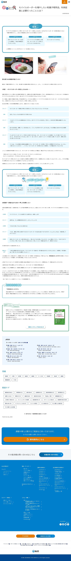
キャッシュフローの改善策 (23, 399)
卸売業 (19, 376)
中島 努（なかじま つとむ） (44, 356)
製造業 (26, 376)
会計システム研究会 (22, 342)
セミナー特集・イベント (7, 501)
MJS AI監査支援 (57, 475)
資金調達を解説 (26, 517)
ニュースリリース (6, 471)
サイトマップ (6, 543)
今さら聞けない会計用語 (10, 407)
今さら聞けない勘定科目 (57, 403)
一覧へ (67, 522)
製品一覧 (25, 468)
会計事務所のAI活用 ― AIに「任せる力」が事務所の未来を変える (32, 502)
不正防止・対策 (48, 396)
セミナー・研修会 (6, 497)
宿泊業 (55, 376)
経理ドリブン (26, 512)
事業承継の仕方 (58, 396)
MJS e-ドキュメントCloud (42, 482)
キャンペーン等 (26, 475)
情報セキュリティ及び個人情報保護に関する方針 (57, 543)
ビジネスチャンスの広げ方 (20, 403)
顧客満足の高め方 (8, 392)
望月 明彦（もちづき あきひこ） (45, 345)
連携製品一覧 (26, 472)
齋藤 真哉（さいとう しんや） (14, 345)
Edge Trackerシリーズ (43, 479)
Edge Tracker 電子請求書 (43, 478)
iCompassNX (57, 473)
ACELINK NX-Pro (58, 469)
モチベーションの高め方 (49, 399)
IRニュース (5, 472)
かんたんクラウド (42, 487)
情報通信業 (7, 380)
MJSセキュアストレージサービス (44, 486)
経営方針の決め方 (37, 396)
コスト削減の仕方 (44, 403)
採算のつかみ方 (8, 396)
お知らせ (5, 474)
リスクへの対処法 (33, 403)
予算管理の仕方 (19, 392)
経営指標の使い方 (36, 399)
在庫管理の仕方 (39, 392)
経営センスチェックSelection (35, 327)
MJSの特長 (4, 466)
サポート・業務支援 (27, 477)
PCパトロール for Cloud (43, 483)
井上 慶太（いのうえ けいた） (14, 352)
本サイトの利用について (15, 543)
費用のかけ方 (18, 396)
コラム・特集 (25, 497)
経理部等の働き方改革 (62, 399)
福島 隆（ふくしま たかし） (14, 356)
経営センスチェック (27, 515)
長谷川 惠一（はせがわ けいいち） (15, 349)
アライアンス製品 (27, 470)
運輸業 (62, 376)
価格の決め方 (27, 396)
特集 (24, 500)
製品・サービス (25, 466)
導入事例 (25, 473)
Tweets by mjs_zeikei (7, 417)
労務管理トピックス (27, 514)
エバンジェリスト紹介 (7, 503)
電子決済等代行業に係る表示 (26, 545)
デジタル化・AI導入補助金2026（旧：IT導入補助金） (32, 509)
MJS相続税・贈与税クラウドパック (58, 479)
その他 (14, 380)
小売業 (13, 376)
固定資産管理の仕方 (50, 392)
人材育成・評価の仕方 (9, 399)
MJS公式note (26, 519)
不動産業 (48, 376)
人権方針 (23, 543)
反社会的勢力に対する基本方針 (40, 543)
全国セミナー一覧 (6, 500)
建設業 (33, 376)
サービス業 (40, 376)
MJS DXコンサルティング (27, 484)
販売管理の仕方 (61, 392)
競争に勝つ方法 (8, 403)
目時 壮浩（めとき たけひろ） (14, 359)
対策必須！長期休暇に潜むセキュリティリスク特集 (32, 504)
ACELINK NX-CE (42, 474)
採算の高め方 (29, 392)
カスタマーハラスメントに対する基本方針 (41, 545)
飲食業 (6, 376)
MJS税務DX (41, 476)
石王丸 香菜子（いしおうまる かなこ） (46, 352)
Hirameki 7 (41, 489)
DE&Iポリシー (29, 543)
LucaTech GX (41, 469)
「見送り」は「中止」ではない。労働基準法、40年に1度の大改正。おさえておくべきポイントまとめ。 (32, 506)
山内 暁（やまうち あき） (44, 349)
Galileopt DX (41, 471)
